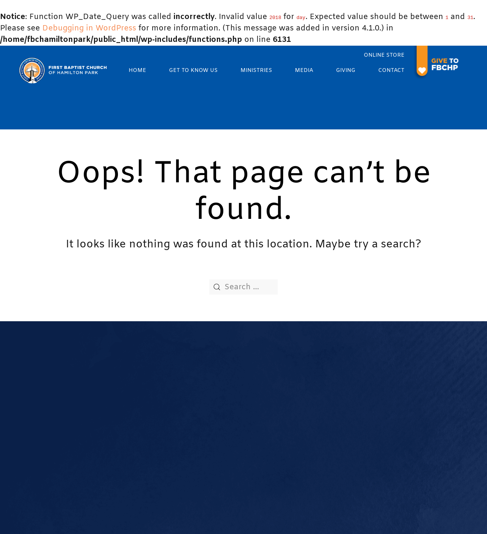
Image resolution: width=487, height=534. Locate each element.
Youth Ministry (315, 370)
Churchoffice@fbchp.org (93, 392)
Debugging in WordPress (89, 28)
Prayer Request (211, 451)
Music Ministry (315, 379)
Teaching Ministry (320, 416)
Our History (205, 379)
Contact (391, 70)
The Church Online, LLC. (323, 518)
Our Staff (201, 406)
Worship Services (214, 388)
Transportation (210, 486)
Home (137, 70)
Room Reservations (217, 476)
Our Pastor (204, 397)
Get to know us (193, 70)
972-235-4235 (76, 408)
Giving (345, 70)
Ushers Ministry (316, 397)
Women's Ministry (320, 388)
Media (304, 70)
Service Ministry (317, 406)
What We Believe (214, 370)
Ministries (256, 70)
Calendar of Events (216, 442)
